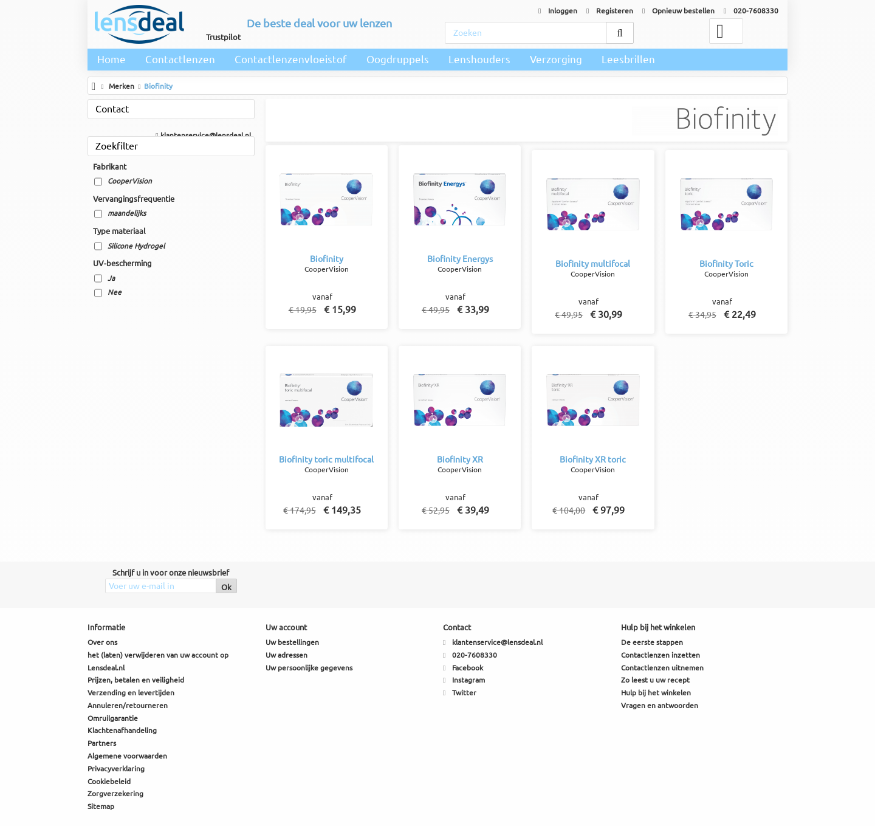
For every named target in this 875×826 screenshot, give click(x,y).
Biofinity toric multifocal (326, 459)
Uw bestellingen (292, 642)
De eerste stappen (652, 642)
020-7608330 (751, 11)
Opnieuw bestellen (678, 11)
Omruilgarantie (113, 718)
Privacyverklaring (116, 769)
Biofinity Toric (726, 264)
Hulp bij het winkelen (656, 693)
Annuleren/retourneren (128, 705)
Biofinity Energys (460, 259)
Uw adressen (286, 655)
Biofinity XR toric (593, 459)
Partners (102, 743)
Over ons (102, 642)
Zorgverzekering (115, 793)
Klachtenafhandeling (122, 730)
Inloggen (557, 11)
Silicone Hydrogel (136, 246)
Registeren (609, 11)
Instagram (468, 680)
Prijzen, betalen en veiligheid (136, 680)
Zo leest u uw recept (655, 680)
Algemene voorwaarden (127, 756)
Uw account (286, 627)
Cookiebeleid (109, 781)
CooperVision (130, 181)
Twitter (464, 693)
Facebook (467, 668)
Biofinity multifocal (592, 264)
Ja (111, 278)
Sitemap (101, 806)
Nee (115, 292)
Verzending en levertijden (131, 693)
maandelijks (127, 213)
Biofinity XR (460, 459)
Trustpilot (223, 37)
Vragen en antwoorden (659, 705)
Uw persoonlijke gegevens (309, 668)
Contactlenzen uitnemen (662, 668)
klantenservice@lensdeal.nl (203, 135)
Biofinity (326, 259)
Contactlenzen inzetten (660, 655)
